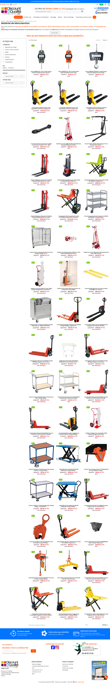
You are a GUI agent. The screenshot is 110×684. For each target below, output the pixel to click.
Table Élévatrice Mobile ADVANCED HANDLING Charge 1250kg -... (68, 470)
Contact (13, 4)
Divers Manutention (10, 54)
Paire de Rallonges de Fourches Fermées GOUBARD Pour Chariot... (96, 289)
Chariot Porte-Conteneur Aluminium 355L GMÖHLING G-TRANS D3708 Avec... (41, 325)
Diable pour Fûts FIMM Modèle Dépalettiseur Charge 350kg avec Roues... (68, 144)
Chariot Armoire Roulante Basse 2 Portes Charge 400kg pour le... (41, 253)
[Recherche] (82, 11)
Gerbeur (7, 57)
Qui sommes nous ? (37, 670)
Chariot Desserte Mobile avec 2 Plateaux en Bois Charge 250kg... (41, 397)
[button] (101, 13)
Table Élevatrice (9, 59)
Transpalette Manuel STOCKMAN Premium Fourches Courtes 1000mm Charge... (41, 433)
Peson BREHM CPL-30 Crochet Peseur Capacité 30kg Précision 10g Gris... (41, 72)
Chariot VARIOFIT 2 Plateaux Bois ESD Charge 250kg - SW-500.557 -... (41, 506)
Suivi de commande (67, 664)
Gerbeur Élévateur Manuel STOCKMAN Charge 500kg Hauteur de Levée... (41, 180)
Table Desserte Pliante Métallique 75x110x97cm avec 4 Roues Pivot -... (69, 361)
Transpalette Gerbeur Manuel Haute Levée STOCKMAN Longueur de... (69, 542)
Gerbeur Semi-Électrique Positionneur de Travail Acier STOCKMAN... (68, 289)
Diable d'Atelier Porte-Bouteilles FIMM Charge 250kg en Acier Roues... (96, 433)
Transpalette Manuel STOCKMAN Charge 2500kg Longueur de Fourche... (96, 361)
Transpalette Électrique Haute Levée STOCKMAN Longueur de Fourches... (69, 216)
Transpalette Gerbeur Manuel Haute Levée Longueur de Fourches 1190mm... (96, 614)
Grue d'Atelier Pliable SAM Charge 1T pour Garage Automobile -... (96, 144)
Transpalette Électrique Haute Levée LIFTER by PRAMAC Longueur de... (96, 180)
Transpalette (8, 62)
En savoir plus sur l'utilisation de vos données (14, 653)
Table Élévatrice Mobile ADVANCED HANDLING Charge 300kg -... (68, 506)
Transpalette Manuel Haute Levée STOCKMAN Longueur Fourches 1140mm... (41, 614)
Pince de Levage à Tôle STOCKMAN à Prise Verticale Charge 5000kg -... (41, 542)
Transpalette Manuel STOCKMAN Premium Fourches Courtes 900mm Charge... (96, 578)
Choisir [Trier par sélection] (105, 40)
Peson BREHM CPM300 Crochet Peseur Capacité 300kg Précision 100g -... (96, 72)
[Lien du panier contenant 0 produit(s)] (109, 5)
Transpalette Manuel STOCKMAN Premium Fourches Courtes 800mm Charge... (96, 397)
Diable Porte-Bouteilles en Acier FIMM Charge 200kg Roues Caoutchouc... (41, 289)
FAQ (33, 668)
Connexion (65, 666)
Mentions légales (36, 664)
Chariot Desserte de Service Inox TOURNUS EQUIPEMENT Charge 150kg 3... (96, 216)
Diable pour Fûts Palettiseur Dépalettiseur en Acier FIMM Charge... (96, 253)
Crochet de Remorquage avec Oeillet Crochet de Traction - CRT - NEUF (41, 144)
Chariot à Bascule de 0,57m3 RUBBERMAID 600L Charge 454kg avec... (96, 542)
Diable (6, 52)
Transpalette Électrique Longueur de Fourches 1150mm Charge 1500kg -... (68, 433)
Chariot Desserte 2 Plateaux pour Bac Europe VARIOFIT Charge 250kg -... (41, 470)
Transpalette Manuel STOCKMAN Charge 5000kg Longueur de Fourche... (41, 361)
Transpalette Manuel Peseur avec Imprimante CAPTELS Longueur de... (41, 108)
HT (97, 4)
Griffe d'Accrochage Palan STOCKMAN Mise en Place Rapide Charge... (96, 470)
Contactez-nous (36, 672)
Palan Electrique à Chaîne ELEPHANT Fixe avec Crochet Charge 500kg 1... (41, 578)
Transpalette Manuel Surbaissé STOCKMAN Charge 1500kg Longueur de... (69, 325)
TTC (101, 4)
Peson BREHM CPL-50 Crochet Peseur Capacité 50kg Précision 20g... (68, 72)
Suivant (105, 625)
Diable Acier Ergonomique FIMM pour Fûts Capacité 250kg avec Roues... (68, 253)
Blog (33, 674)
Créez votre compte (67, 668)
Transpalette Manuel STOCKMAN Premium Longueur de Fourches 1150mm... (96, 506)
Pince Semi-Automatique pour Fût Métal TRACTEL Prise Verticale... (68, 578)
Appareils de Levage (10, 47)
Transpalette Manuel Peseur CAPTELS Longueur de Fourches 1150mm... (96, 108)
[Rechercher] (59, 11)
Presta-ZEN (81, 682)
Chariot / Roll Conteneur (12, 49)
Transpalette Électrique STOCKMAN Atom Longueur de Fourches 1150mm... (96, 325)
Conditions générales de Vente (40, 666)
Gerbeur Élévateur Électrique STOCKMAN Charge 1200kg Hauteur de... (68, 180)
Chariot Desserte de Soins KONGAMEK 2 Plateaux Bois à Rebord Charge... (69, 397)
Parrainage (65, 670)
